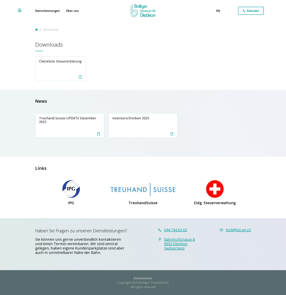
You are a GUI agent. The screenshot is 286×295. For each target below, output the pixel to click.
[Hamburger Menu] (20, 10)
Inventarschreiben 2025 (143, 125)
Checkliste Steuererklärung (60, 69)
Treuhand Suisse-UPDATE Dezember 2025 (69, 125)
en (218, 11)
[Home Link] (143, 10)
